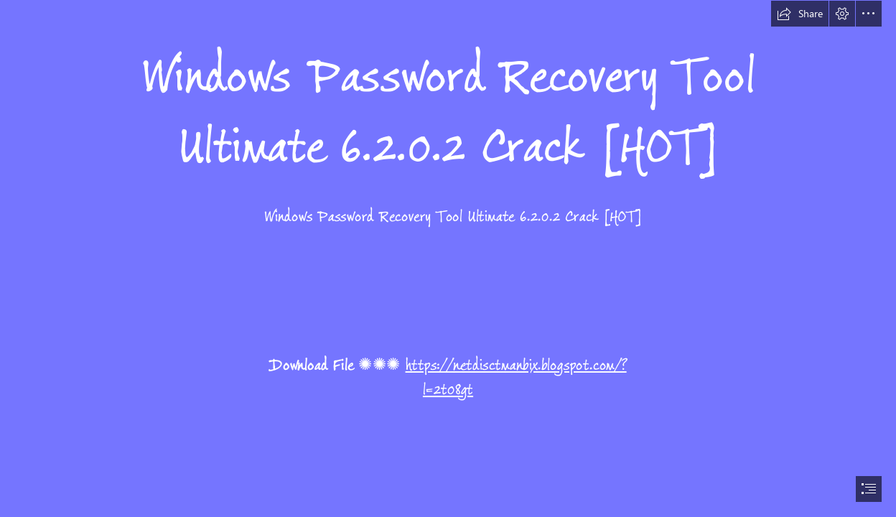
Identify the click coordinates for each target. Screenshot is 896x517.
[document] (448, 258)
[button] (800, 14)
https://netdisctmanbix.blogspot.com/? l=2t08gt (516, 377)
